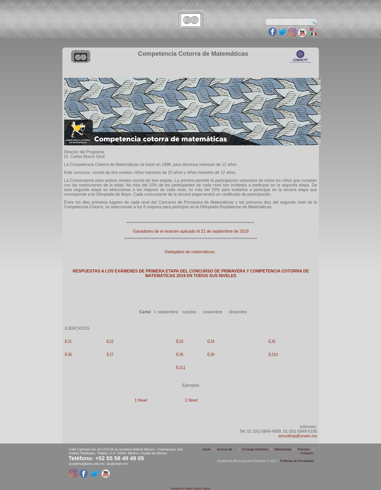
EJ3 (179, 341)
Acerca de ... (226, 449)
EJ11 (180, 367)
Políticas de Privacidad (297, 461)
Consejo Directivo (255, 449)
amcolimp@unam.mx (297, 436)
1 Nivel (141, 400)
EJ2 (110, 341)
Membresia (283, 449)
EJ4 (210, 341)
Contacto (307, 453)
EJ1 (68, 341)
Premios (304, 449)
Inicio (206, 449)
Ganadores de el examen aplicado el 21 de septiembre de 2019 (191, 231)
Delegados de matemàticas (189, 252)
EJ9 (210, 354)
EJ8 (179, 354)
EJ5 (272, 341)
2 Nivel (191, 400)
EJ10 (273, 354)
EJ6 (68, 354)
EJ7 (110, 354)
